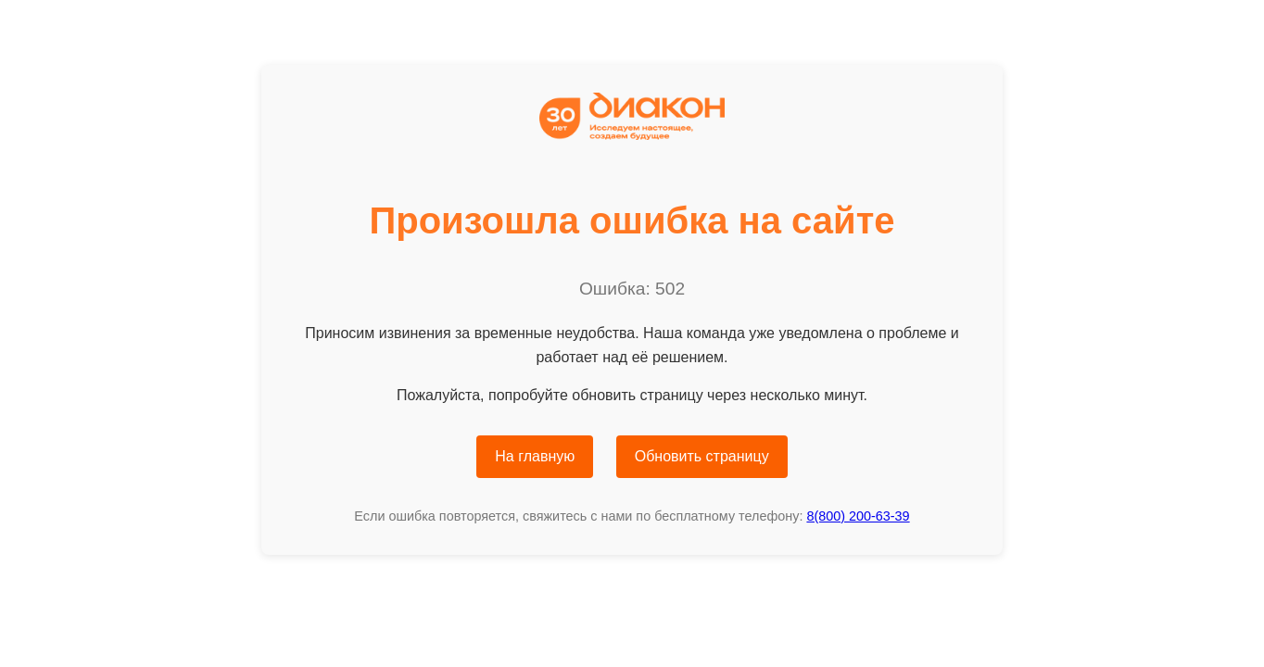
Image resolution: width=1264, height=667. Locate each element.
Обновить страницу (702, 456)
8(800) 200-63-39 (857, 516)
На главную (535, 456)
